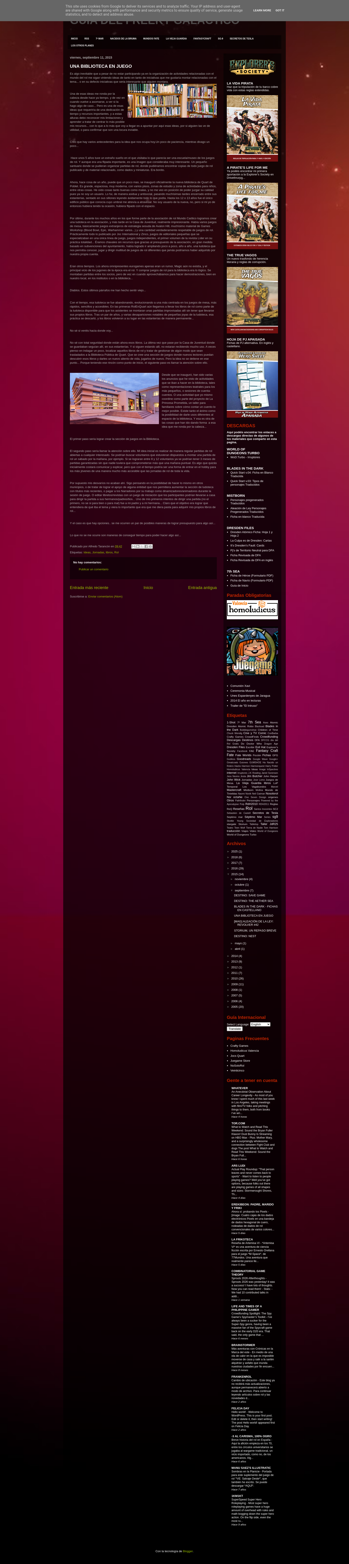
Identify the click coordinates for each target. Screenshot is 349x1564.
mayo (239, 943)
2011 (235, 973)
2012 (235, 967)
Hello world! (239, 1412)
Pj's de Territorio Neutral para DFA (252, 550)
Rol (116, 552)
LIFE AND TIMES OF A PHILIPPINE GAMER (246, 1308)
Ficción (257, 755)
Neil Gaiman (258, 793)
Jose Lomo (259, 780)
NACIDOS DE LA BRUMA (123, 38)
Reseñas (238, 809)
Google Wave (260, 759)
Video (253, 830)
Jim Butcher (254, 776)
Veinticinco (237, 1070)
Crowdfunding (269, 736)
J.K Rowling (254, 773)
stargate (231, 824)
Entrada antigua (202, 587)
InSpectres (272, 769)
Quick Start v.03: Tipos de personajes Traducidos (246, 482)
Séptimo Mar (253, 817)
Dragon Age (271, 744)
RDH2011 (264, 804)
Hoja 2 (234, 535)
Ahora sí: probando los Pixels (249, 1211)
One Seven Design (255, 797)
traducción (233, 831)
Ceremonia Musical (242, 690)
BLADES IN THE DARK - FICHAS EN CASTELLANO (256, 908)
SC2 (275, 808)
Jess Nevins (233, 776)
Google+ (273, 759)
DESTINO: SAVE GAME (249, 895)
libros (109, 552)
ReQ (229, 808)
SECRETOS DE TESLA (242, 38)
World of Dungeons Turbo (241, 834)
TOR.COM (238, 1123)
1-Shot (231, 722)
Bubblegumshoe (248, 730)
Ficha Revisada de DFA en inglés (251, 560)
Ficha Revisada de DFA (245, 555)
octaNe (237, 797)
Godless (231, 759)
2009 (235, 984)
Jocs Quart (237, 1055)
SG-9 (220, 38)
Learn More (262, 10)
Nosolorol (272, 793)
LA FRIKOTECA (242, 1239)
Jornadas (98, 552)
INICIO (74, 38)
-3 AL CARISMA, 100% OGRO (251, 1436)
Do (242, 743)
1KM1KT (237, 1496)
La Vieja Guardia (248, 783)
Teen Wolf (239, 828)
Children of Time (268, 729)
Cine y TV (250, 733)
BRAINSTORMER (243, 1345)
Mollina (259, 790)
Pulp (242, 804)
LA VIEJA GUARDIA (176, 38)
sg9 (275, 817)
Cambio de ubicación (244, 1380)
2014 (235, 956)
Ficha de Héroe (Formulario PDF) (251, 575)
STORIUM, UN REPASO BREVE (255, 930)
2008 (235, 989)
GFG (275, 755)
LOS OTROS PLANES (82, 45)
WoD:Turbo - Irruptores (245, 457)
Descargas (234, 740)
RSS (87, 38)
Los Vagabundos (254, 786)
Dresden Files (236, 747)
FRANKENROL (241, 1376)
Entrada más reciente (89, 587)
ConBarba (273, 733)
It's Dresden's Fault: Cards (247, 545)
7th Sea (254, 722)
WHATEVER (239, 1088)
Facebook (242, 751)
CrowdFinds (252, 736)
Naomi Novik (244, 793)
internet (231, 772)
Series (267, 817)
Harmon (246, 766)
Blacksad (259, 726)
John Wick (233, 779)
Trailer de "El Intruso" (244, 705)
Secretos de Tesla (265, 813)
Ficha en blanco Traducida (247, 516)
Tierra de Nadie (254, 828)
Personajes (253, 800)
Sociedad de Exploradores (262, 821)
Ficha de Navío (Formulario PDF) (251, 580)
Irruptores (242, 773)
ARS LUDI (238, 1165)
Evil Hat (260, 747)
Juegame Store (240, 1060)
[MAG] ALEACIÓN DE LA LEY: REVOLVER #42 (253, 923)
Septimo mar (235, 816)
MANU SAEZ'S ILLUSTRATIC (251, 1468)
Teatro (230, 828)
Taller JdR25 (269, 824)
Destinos (247, 740)
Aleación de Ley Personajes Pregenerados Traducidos (248, 510)
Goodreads (244, 759)
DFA (257, 740)
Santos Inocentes (263, 809)
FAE (251, 750)
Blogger (188, 1551)
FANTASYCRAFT (202, 38)
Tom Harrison (271, 828)
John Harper (271, 776)
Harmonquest (257, 766)
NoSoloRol (237, 1065)
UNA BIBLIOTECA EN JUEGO (101, 66)
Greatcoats (232, 762)
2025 (235, 851)
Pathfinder (240, 800)
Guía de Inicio (239, 585)
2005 (235, 1006)
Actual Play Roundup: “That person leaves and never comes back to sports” (252, 1173)
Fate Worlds (243, 755)
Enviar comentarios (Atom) (105, 596)
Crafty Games (235, 736)
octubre (240, 884)
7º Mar (241, 722)
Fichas (266, 755)
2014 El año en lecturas (245, 700)
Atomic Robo (246, 726)
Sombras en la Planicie (245, 1471)
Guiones (243, 762)
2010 (235, 978)
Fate (230, 755)
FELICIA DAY (240, 1408)
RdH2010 (251, 804)
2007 (235, 995)
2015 (235, 874)
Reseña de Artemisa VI (245, 1243)
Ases (265, 722)
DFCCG (265, 740)
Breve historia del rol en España (251, 1439)
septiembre (242, 890)
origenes (273, 797)
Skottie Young (235, 821)
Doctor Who (254, 743)
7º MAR (99, 38)
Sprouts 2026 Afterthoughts (248, 1278)
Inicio (148, 587)
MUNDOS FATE (151, 38)
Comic (262, 733)
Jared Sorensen (270, 773)
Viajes (245, 830)
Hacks (237, 766)
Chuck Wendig (234, 733)
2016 (235, 868)
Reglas (274, 804)
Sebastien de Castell (239, 813)
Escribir (250, 747)
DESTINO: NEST (245, 936)
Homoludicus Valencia (238, 769)
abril (238, 948)
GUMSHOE (255, 762)
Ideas (87, 552)
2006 (235, 1001)
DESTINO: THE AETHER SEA (253, 901)
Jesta (243, 776)
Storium (242, 824)
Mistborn (248, 789)
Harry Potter (271, 766)
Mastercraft (234, 790)
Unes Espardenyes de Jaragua (250, 695)
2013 (235, 961)
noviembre (242, 879)
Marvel (274, 787)
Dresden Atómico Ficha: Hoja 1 (250, 532)
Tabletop (254, 824)
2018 (235, 857)
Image (262, 769)
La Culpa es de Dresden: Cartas (251, 540)
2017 (235, 862)
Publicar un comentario (93, 569)
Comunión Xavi (240, 686)
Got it (280, 10)
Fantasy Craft (267, 751)
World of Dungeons (267, 831)
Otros (230, 800)
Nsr (229, 797)
